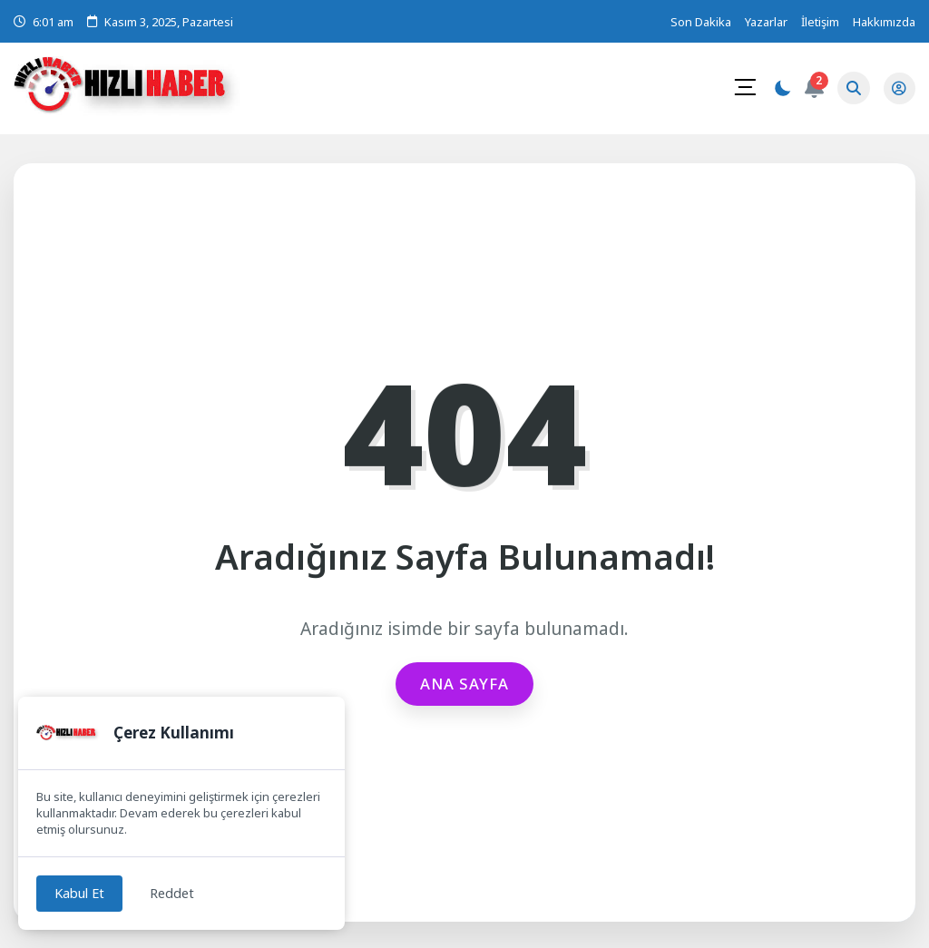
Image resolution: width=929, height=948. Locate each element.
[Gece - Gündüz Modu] (781, 91)
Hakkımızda (884, 22)
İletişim (820, 22)
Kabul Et (81, 893)
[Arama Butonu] (852, 88)
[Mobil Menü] (743, 87)
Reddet (176, 893)
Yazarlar (766, 22)
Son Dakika (700, 22)
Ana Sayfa (465, 684)
